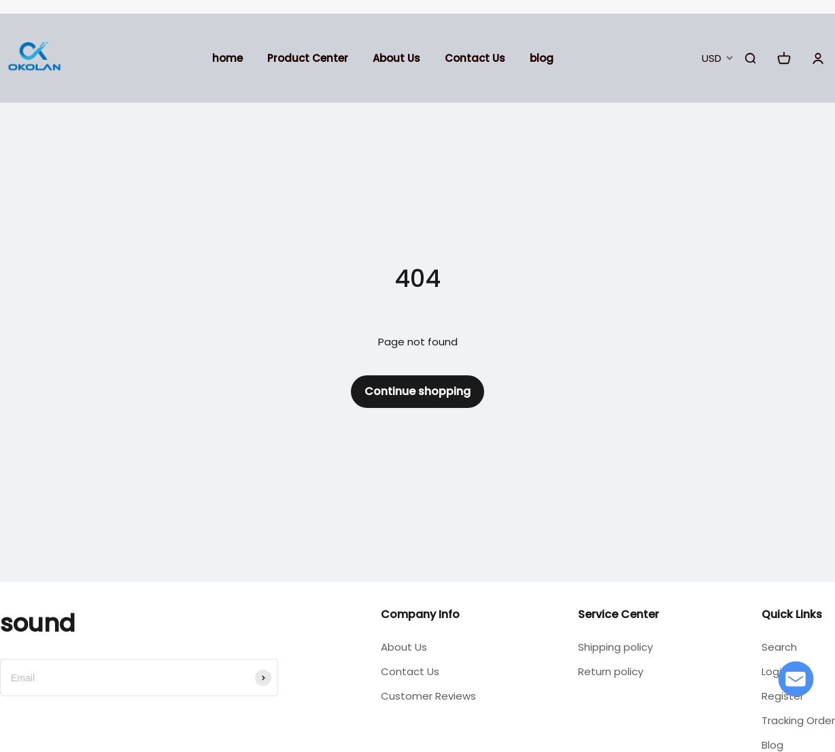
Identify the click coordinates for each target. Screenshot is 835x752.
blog (541, 58)
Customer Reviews (428, 696)
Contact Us (475, 58)
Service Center (618, 614)
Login (774, 671)
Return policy (610, 671)
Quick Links (792, 614)
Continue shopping (417, 391)
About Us (396, 58)
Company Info (420, 614)
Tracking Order (798, 720)
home (227, 58)
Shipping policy (615, 647)
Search (779, 647)
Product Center (307, 58)
